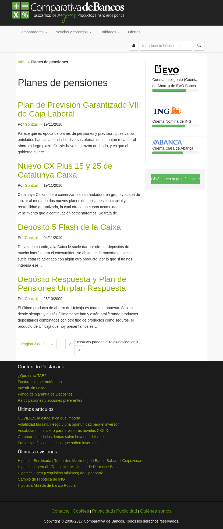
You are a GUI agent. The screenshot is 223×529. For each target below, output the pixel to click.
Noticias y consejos (73, 32)
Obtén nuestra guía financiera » (175, 179)
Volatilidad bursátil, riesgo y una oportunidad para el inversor (68, 424)
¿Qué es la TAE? (32, 375)
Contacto (61, 511)
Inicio (22, 62)
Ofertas (134, 32)
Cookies (81, 511)
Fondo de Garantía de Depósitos (45, 394)
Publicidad (126, 511)
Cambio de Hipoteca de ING (41, 479)
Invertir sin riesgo (32, 388)
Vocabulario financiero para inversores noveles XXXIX (63, 430)
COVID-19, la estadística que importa (49, 418)
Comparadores (33, 32)
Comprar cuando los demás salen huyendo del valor (61, 437)
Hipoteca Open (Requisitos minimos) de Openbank (60, 473)
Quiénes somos (156, 511)
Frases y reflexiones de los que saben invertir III (58, 443)
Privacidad (102, 511)
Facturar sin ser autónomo (40, 382)
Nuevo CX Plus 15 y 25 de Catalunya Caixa (65, 170)
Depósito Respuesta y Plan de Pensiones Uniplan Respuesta (72, 283)
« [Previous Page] (52, 344)
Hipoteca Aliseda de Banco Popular (47, 485)
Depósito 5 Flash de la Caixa (69, 227)
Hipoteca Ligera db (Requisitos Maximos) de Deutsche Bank (68, 467)
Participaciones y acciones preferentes (50, 400)
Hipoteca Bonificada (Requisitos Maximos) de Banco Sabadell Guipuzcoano (81, 461)
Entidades (110, 32)
